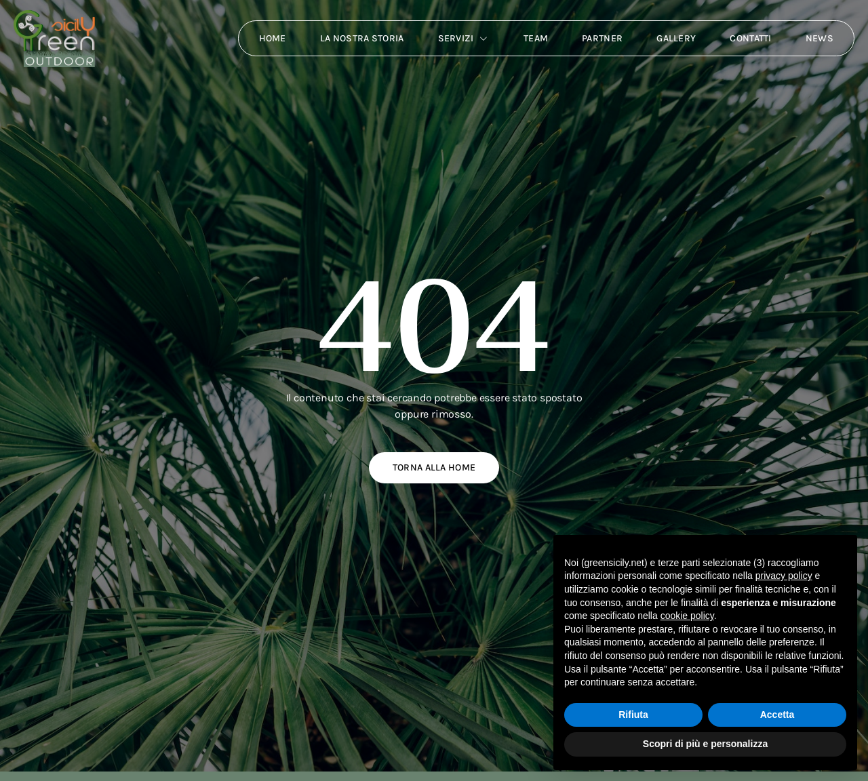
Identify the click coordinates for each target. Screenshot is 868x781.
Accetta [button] (777, 714)
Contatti (750, 38)
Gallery (676, 38)
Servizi (464, 39)
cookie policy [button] (687, 615)
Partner (602, 38)
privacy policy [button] (783, 575)
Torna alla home (434, 467)
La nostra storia (362, 38)
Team (536, 38)
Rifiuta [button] (633, 714)
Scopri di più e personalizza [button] (705, 743)
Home (272, 38)
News (819, 38)
